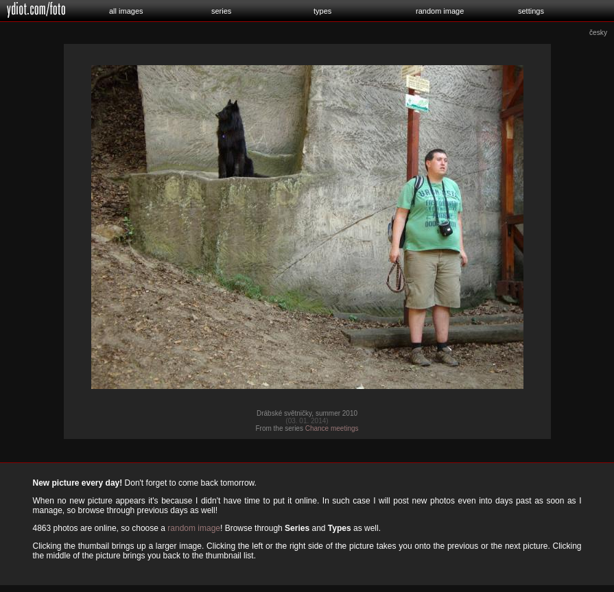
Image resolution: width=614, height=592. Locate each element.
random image (440, 11)
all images (126, 11)
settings (531, 11)
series (221, 11)
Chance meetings (332, 428)
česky (598, 32)
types (322, 11)
